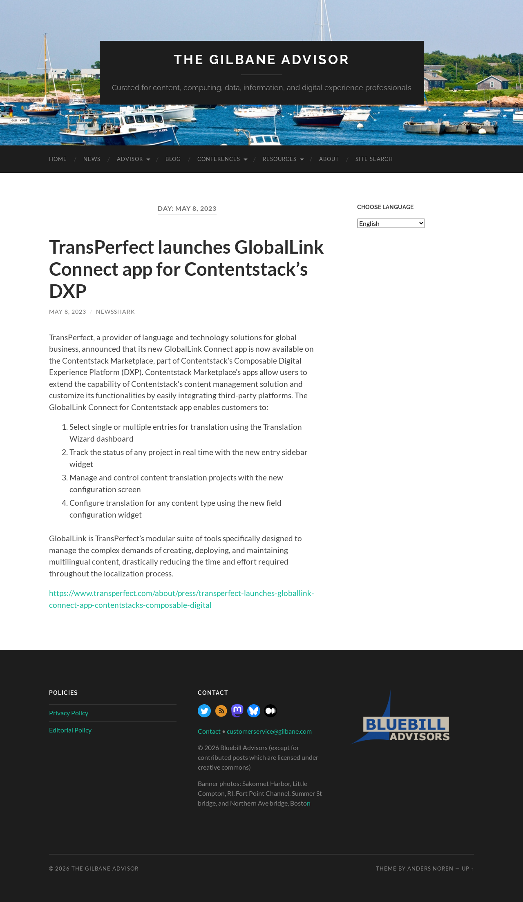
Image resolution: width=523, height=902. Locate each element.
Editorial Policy (70, 730)
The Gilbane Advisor (262, 59)
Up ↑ (468, 868)
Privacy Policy (68, 713)
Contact (209, 731)
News (92, 159)
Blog (173, 159)
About (329, 159)
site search (374, 159)
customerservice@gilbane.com (269, 731)
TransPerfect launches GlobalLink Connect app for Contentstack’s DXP (186, 269)
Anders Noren (430, 868)
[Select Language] (391, 223)
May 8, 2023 (67, 311)
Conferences (218, 159)
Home (58, 159)
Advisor (130, 159)
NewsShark (115, 311)
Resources (280, 159)
